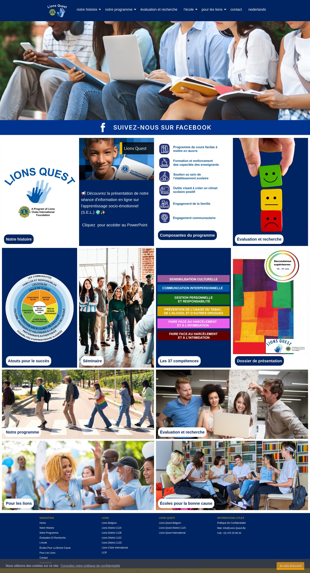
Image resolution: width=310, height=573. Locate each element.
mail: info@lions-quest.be (231, 528)
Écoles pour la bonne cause (55, 547)
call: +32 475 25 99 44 (229, 533)
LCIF (104, 552)
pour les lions (47, 552)
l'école (43, 542)
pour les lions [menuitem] (212, 9)
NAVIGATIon (47, 518)
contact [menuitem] (236, 9)
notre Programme (49, 532)
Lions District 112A (112, 528)
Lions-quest (167, 518)
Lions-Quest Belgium (170, 523)
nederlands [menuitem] (257, 9)
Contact (44, 557)
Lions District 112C (112, 537)
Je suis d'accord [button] (290, 565)
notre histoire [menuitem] (87, 9)
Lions (105, 518)
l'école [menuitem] (189, 9)
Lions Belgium (109, 523)
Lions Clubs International (115, 547)
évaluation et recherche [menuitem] (158, 9)
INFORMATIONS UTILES (230, 518)
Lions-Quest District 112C (172, 528)
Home (43, 523)
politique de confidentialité (231, 523)
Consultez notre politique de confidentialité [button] (90, 565)
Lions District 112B (112, 532)
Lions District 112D (112, 542)
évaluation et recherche (53, 537)
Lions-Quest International (172, 532)
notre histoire (47, 528)
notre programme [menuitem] (118, 9)
